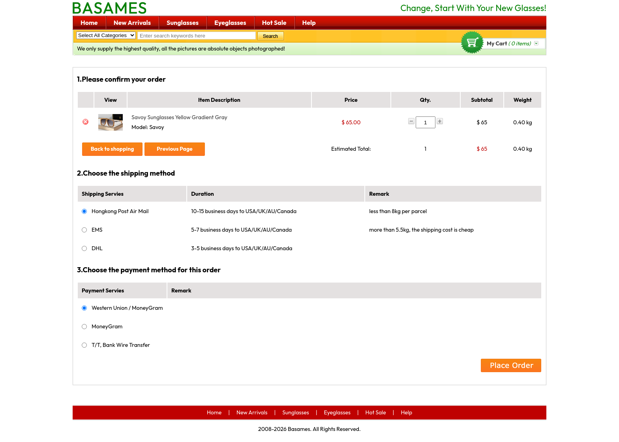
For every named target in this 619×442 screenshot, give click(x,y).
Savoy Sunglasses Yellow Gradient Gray (179, 117)
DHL (97, 248)
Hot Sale (274, 22)
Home (89, 22)
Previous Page (175, 148)
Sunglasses (183, 22)
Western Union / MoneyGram (127, 307)
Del (86, 122)
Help (309, 22)
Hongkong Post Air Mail (120, 211)
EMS (97, 229)
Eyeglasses (230, 22)
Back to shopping (112, 148)
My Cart (509, 43)
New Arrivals (132, 22)
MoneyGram (107, 326)
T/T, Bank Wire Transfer (121, 344)
